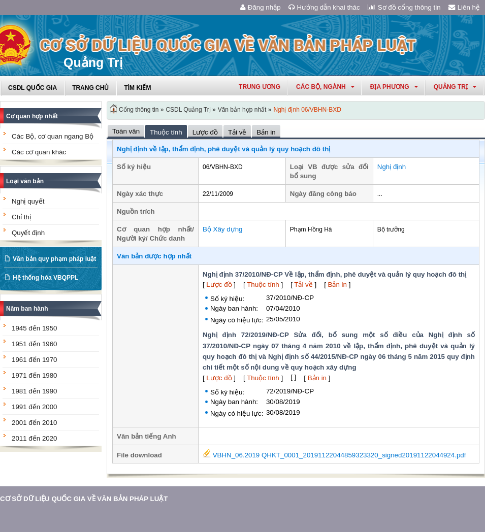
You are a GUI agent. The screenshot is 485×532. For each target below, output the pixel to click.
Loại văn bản (25, 181)
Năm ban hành (27, 308)
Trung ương (259, 86)
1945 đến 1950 (34, 328)
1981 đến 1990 (34, 391)
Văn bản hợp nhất (242, 109)
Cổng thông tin (138, 109)
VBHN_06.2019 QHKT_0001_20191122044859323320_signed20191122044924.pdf (334, 455)
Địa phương (394, 86)
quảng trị (455, 86)
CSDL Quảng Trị (188, 109)
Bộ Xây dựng (223, 229)
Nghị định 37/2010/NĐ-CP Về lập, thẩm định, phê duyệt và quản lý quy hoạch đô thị (334, 274)
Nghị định (391, 167)
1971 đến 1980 (34, 375)
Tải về (303, 284)
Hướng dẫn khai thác (324, 7)
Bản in (337, 284)
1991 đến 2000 (34, 407)
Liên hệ (464, 7)
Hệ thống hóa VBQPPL (45, 277)
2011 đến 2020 (34, 438)
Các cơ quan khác (39, 152)
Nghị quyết (28, 201)
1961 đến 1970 (34, 359)
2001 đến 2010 (34, 422)
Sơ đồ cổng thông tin (404, 7)
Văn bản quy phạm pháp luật (54, 258)
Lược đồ (219, 284)
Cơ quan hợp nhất (32, 116)
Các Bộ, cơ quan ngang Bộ (52, 136)
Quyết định (28, 233)
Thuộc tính (263, 284)
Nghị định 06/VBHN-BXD (307, 109)
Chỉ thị (21, 217)
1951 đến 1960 (34, 344)
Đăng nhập (260, 7)
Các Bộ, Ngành (325, 86)
